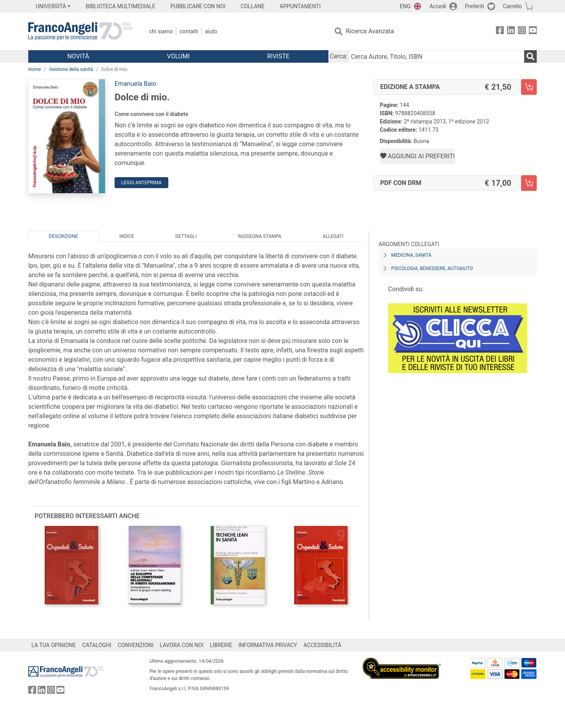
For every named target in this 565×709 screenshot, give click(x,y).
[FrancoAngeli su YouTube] (533, 31)
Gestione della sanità (71, 69)
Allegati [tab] (333, 236)
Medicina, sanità (411, 255)
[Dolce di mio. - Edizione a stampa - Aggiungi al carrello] (529, 87)
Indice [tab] (126, 236)
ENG (405, 6)
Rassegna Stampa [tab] (259, 236)
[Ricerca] (530, 56)
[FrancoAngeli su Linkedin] (511, 31)
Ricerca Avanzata (370, 31)
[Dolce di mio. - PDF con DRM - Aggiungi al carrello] (529, 183)
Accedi (437, 6)
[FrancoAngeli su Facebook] (500, 31)
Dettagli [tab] (186, 236)
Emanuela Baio (135, 83)
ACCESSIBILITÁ (322, 645)
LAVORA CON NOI (182, 645)
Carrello (512, 6)
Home (34, 69)
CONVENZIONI (135, 645)
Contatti (188, 31)
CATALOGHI (96, 645)
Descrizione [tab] (63, 236)
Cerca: (339, 56)
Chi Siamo (161, 31)
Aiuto (211, 31)
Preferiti (474, 6)
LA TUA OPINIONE (53, 645)
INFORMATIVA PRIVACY (268, 645)
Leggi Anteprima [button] (141, 182)
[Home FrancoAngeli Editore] (80, 31)
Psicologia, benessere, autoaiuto (432, 268)
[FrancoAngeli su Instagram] (522, 31)
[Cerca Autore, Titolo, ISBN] (436, 56)
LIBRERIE (221, 645)
